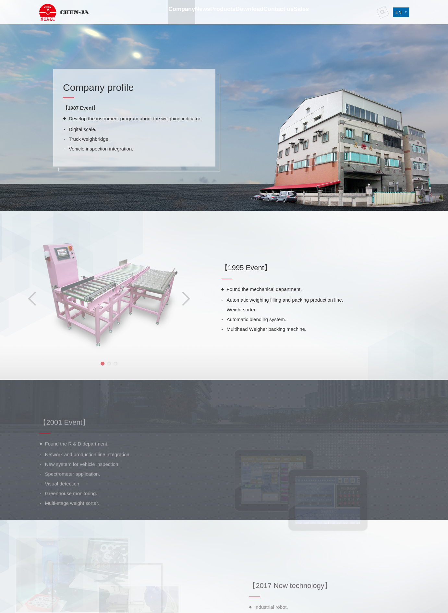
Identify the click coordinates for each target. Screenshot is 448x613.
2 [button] (96, 364)
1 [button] (90, 364)
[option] (96, 292)
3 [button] (103, 364)
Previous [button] (19, 299)
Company (155, 24)
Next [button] (173, 299)
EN (396, 13)
